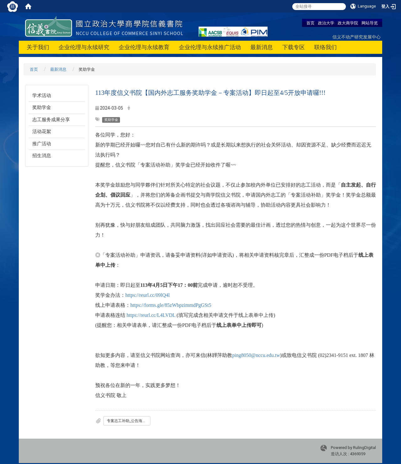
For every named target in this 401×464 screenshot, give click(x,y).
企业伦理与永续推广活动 (210, 47)
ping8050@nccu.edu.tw (256, 355)
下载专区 (293, 47)
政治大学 (326, 23)
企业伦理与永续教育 (144, 47)
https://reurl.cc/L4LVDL (151, 315)
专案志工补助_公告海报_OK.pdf (128, 421)
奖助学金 (41, 107)
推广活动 (41, 144)
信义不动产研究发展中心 (356, 37)
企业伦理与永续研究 (84, 47)
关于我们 (38, 47)
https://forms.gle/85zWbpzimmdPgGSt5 (170, 305)
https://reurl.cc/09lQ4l (147, 295)
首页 (310, 23)
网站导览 (370, 23)
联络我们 (325, 47)
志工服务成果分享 (51, 119)
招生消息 (41, 155)
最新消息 (261, 47)
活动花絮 (41, 131)
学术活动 (41, 95)
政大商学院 (348, 23)
